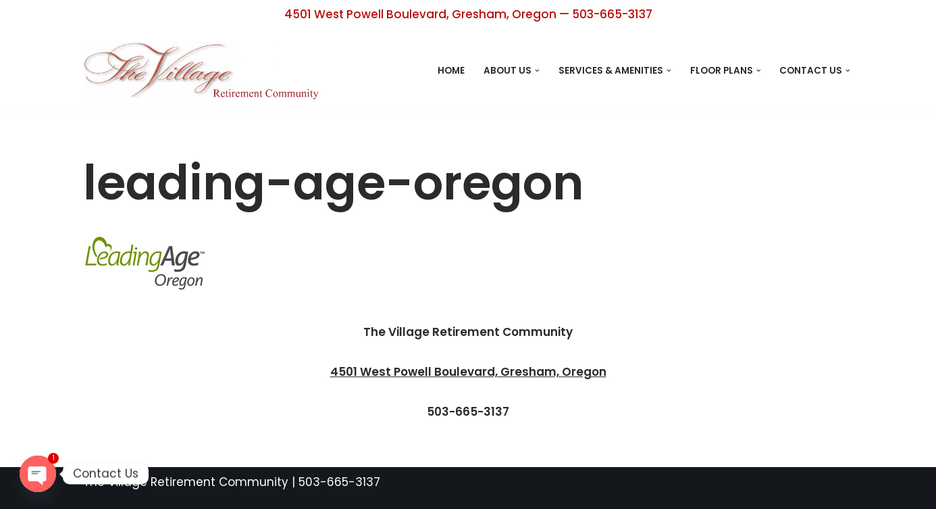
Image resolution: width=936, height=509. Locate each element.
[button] (537, 70)
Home (451, 70)
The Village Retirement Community (185, 482)
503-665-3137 (339, 482)
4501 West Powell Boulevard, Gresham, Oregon (468, 372)
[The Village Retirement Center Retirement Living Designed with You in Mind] (204, 70)
